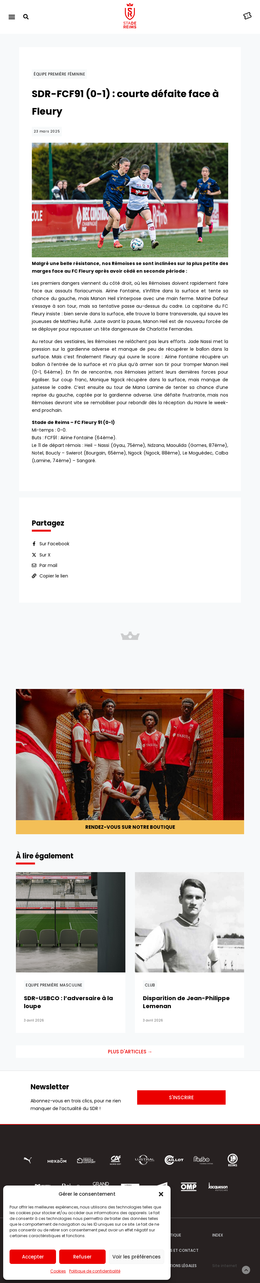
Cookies (58, 1271)
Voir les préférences (136, 1256)
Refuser (82, 1256)
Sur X (45, 555)
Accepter (33, 1256)
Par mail (48, 565)
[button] (161, 1194)
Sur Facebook (54, 544)
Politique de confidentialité (94, 1271)
